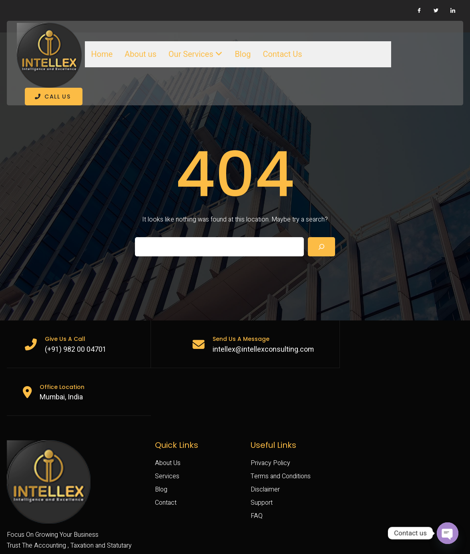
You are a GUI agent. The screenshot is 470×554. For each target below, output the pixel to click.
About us (138, 53)
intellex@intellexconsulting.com (255, 331)
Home (99, 53)
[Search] (321, 228)
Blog (240, 53)
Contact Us (279, 53)
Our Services (193, 53)
